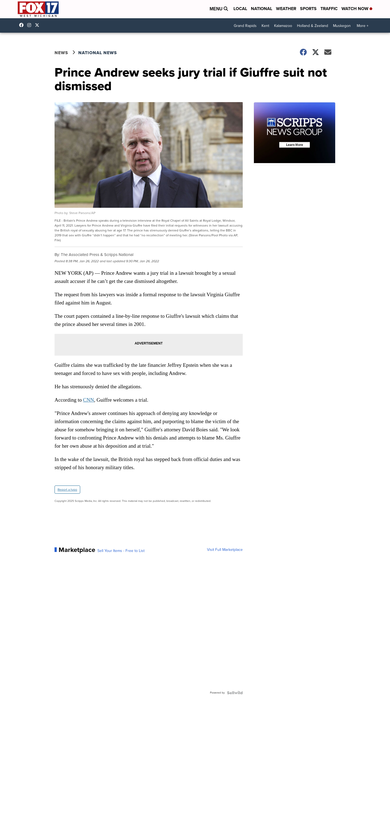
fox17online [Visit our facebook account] (22, 25)
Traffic (329, 8)
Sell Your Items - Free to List (121, 551)
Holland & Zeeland (312, 26)
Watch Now (356, 8)
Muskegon (342, 26)
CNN (88, 400)
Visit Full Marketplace (225, 550)
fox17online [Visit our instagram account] (30, 25)
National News (97, 53)
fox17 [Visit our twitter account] (38, 25)
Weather (286, 8)
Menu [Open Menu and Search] (218, 9)
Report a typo (67, 489)
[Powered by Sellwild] (235, 693)
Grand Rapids (245, 26)
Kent (265, 26)
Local (240, 8)
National (261, 8)
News (61, 53)
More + (362, 26)
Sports (308, 8)
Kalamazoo (283, 26)
